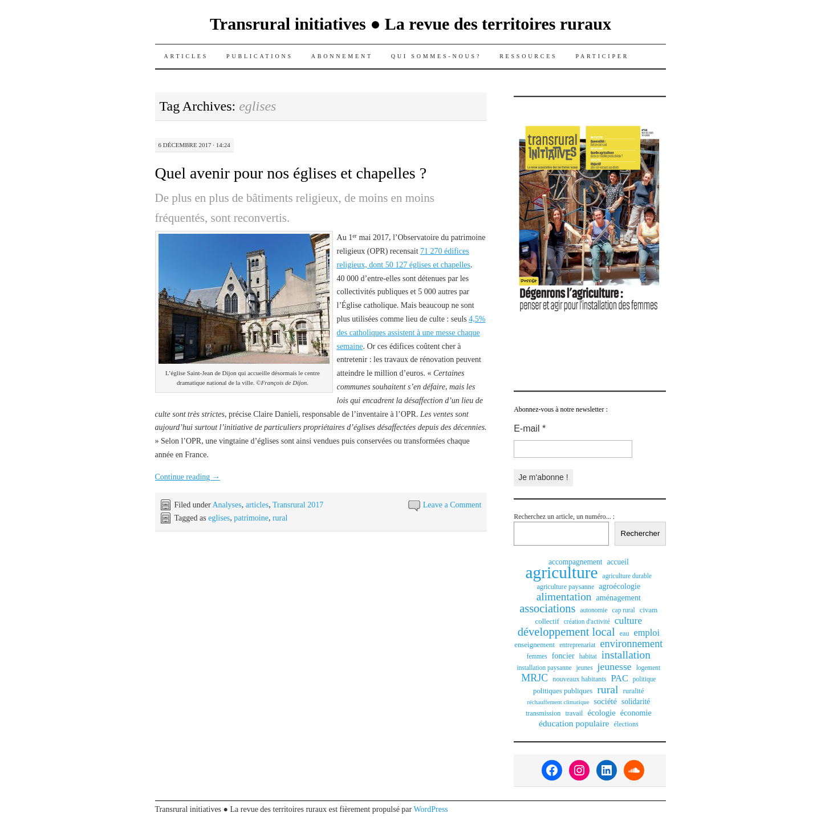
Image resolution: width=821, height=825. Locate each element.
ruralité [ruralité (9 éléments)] (633, 690)
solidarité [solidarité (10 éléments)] (635, 701)
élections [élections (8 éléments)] (626, 724)
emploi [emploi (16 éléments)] (647, 633)
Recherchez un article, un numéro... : (564, 517)
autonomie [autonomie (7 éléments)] (593, 610)
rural (280, 518)
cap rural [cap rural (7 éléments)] (623, 610)
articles (186, 56)
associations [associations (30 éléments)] (547, 608)
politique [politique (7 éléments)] (644, 679)
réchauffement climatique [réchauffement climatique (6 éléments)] (558, 702)
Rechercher (640, 533)
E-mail (530, 428)
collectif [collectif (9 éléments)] (547, 621)
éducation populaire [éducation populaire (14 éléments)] (574, 723)
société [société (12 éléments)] (605, 701)
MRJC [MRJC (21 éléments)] (534, 678)
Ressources (528, 56)
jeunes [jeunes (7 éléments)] (584, 667)
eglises (219, 518)
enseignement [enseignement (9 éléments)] (534, 644)
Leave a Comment (452, 505)
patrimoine (251, 518)
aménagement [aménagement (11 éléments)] (618, 597)
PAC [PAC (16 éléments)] (619, 678)
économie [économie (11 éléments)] (636, 712)
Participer (602, 56)
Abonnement (342, 56)
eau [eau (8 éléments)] (624, 633)
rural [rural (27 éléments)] (607, 689)
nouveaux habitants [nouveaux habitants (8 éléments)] (579, 679)
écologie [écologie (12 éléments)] (601, 712)
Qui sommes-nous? (436, 56)
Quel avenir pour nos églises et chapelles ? (291, 173)
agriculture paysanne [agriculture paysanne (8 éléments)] (565, 587)
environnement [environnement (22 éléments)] (631, 644)
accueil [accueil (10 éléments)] (617, 562)
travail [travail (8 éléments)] (574, 713)
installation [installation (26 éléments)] (626, 655)
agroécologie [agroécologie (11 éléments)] (619, 586)
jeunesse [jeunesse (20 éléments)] (615, 666)
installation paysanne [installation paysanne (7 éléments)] (544, 667)
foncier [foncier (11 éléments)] (563, 655)
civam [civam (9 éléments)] (649, 609)
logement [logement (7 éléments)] (648, 667)
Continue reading (187, 477)
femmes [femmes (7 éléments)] (537, 656)
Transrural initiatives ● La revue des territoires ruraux (410, 23)
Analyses (226, 505)
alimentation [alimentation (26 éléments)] (564, 597)
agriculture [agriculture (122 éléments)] (562, 572)
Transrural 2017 (298, 505)
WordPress (431, 809)
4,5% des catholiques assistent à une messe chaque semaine (411, 333)
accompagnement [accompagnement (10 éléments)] (575, 562)
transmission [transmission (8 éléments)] (543, 713)
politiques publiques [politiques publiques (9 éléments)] (562, 690)
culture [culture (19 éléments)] (628, 620)
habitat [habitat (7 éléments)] (588, 656)
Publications (259, 56)
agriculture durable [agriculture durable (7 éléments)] (627, 575)
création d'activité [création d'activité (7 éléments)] (587, 621)
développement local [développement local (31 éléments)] (566, 632)
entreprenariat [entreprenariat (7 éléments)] (577, 644)
